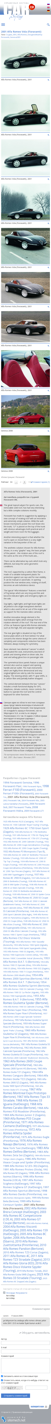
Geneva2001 (15, 37)
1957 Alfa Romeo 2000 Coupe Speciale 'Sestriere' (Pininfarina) (25, 1016)
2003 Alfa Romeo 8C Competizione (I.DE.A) (24, 1215)
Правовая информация (22, 1412)
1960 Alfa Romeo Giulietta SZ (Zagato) (24, 1032)
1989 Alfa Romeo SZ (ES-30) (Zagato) (25, 1166)
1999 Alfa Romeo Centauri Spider (22, 1202)
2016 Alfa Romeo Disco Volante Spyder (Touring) (25, 1266)
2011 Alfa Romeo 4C (16, 1256)
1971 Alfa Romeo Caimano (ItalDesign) (23, 1124)
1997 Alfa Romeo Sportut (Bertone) (26, 1188)
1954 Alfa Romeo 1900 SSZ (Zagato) (33, 968)
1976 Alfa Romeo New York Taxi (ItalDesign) (25, 1146)
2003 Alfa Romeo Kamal (37, 1223)
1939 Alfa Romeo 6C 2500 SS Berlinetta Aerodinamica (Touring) (23, 891)
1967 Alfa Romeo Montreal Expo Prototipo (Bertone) (24, 1093)
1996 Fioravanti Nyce (32, 786)
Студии (9, 34)
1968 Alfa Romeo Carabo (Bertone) (22, 1106)
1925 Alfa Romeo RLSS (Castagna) (18, 821)
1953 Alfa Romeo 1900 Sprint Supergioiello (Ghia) (25, 948)
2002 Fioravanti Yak (11, 800)
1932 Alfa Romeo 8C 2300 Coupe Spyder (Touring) (25, 848)
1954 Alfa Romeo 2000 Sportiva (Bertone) (23, 976)
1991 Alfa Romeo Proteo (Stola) (22, 1169)
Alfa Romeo (22, 34)
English (48, 7)
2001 (15, 34)
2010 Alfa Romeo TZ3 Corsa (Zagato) (25, 1252)
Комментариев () (41, 482)
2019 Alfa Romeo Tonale (29, 1270)
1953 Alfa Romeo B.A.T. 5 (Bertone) (26, 959)
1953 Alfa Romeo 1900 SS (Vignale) (18, 951)
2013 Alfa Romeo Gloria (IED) (26, 1261)
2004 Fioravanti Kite (30, 800)
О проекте (5, 1412)
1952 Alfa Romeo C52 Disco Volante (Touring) (24, 938)
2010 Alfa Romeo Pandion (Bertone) (24, 1247)
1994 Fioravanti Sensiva (17, 782)
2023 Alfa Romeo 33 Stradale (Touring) (26, 1276)
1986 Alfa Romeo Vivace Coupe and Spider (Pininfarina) (26, 1160)
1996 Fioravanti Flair (21, 784)
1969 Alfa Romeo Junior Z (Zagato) (24, 1115)
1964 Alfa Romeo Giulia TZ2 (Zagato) (25, 1077)
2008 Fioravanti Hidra (20, 808)
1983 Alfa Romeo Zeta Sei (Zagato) (25, 1153)
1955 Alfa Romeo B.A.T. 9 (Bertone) (24, 997)
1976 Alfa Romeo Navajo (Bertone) (22, 1142)
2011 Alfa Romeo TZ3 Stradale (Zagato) (23, 1257)
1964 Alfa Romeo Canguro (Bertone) (23, 1073)
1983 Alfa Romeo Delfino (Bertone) (26, 1149)
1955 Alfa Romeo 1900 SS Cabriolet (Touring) (23, 989)
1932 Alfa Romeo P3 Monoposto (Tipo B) (24, 851)
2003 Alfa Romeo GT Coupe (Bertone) (22, 1221)
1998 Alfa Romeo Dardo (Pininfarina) (25, 1192)
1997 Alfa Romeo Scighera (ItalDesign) (23, 1181)
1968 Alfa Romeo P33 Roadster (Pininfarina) (26, 1109)
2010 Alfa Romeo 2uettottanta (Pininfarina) (21, 1243)
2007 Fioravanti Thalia (19, 807)
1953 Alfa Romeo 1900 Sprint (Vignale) (30, 945)
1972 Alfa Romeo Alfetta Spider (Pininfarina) (22, 1133)
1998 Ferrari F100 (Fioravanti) (26, 788)
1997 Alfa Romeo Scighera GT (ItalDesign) (22, 1185)
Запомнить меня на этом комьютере (21, 1376)
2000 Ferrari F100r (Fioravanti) (23, 791)
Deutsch (48, 11)
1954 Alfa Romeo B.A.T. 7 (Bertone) (26, 980)
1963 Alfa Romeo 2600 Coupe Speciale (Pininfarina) (22, 1063)
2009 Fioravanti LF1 (34, 810)
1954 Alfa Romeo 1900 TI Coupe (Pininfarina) (23, 971)
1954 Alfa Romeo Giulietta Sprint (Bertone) (26, 983)
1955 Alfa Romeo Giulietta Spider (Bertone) (25, 1001)
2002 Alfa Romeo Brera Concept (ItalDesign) (25, 1210)
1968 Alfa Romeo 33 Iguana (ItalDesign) (22, 1102)
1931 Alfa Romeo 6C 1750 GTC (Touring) (30, 838)
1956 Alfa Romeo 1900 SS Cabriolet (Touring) (23, 1006)
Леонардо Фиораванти (16, 1293)
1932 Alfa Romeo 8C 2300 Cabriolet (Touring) (23, 841)
